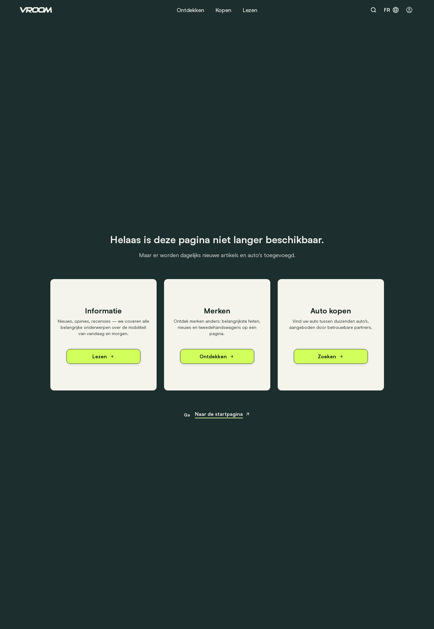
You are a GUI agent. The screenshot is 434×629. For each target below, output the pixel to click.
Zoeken (331, 356)
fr (391, 10)
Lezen (249, 9)
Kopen (223, 9)
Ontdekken (190, 9)
